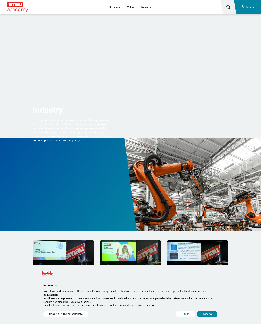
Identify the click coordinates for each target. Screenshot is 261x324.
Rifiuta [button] (186, 314)
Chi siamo (114, 7)
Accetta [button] (207, 314)
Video (130, 7)
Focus (144, 7)
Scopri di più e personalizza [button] (66, 314)
